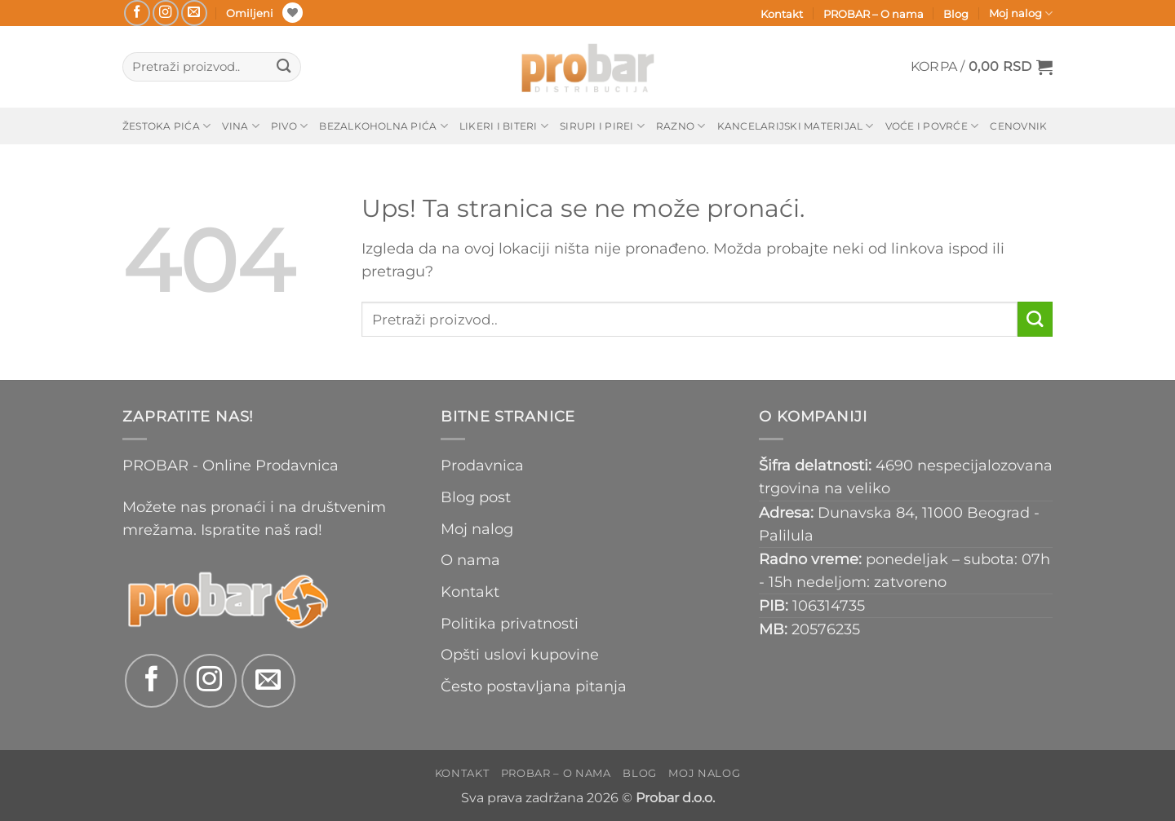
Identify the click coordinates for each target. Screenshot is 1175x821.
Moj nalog (1021, 13)
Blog (956, 13)
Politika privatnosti (510, 623)
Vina (240, 126)
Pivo (289, 126)
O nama (470, 559)
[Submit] (283, 67)
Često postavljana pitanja (534, 686)
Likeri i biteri (503, 126)
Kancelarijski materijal (795, 126)
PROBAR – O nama (873, 13)
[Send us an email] (194, 13)
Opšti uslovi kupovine (520, 654)
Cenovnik (1018, 126)
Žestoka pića (166, 126)
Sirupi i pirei (602, 126)
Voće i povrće (932, 126)
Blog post (476, 496)
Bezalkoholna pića (383, 126)
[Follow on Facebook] (137, 13)
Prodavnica (482, 465)
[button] (982, 67)
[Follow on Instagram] (166, 13)
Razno (681, 126)
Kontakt (781, 13)
